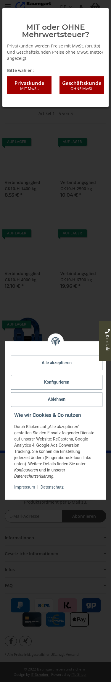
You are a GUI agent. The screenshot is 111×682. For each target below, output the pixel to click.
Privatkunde (29, 85)
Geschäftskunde (81, 85)
